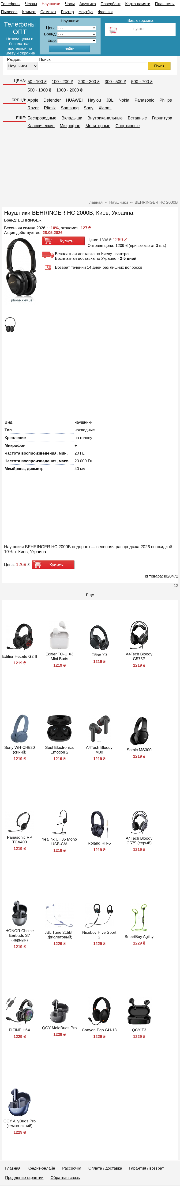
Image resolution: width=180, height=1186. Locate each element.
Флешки (105, 12)
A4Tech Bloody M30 (99, 749)
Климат (29, 12)
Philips (165, 100)
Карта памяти (137, 4)
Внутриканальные (105, 118)
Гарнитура (162, 118)
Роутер (67, 12)
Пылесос (9, 12)
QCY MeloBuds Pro (59, 1028)
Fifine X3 (99, 655)
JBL (109, 100)
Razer (33, 108)
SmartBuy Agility (139, 936)
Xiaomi (105, 108)
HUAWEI (74, 100)
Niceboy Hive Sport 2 (99, 934)
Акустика (87, 4)
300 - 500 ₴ (115, 81)
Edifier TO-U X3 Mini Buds (59, 656)
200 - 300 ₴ (89, 81)
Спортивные (128, 125)
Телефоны (10, 4)
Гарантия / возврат (146, 1168)
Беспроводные (42, 118)
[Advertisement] (90, 166)
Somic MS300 (139, 750)
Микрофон (70, 125)
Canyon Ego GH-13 (99, 1030)
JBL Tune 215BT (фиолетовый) (59, 934)
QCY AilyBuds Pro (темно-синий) (20, 1123)
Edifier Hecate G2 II (19, 656)
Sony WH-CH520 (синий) (19, 749)
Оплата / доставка (105, 1168)
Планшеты (165, 4)
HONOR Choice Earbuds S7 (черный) (19, 935)
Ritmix (50, 108)
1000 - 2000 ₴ (69, 90)
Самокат (48, 12)
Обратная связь (65, 1177)
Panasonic (144, 100)
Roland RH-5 (99, 843)
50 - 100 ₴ (37, 81)
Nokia (124, 100)
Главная (12, 1168)
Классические (41, 125)
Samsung (70, 108)
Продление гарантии (24, 1177)
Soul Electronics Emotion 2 (59, 749)
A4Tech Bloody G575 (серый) (139, 840)
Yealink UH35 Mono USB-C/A (59, 841)
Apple (33, 100)
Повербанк (110, 4)
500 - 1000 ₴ (39, 90)
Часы (70, 4)
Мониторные (98, 125)
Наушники (51, 4)
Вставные (137, 118)
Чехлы (31, 4)
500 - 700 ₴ (142, 81)
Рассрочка (71, 1168)
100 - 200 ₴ (62, 81)
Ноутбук (86, 12)
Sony (89, 108)
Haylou (94, 100)
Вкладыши (71, 118)
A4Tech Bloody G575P (139, 656)
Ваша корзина (141, 20)
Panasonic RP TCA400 (19, 839)
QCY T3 (139, 1030)
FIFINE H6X (19, 1030)
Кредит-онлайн (41, 1168)
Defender (52, 100)
